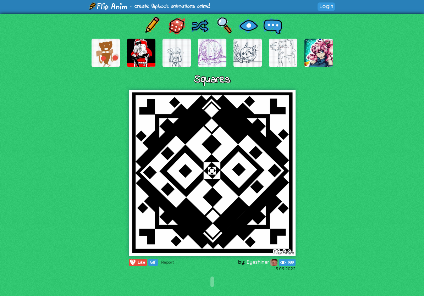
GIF (153, 262)
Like (137, 262)
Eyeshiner (262, 262)
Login (326, 6)
